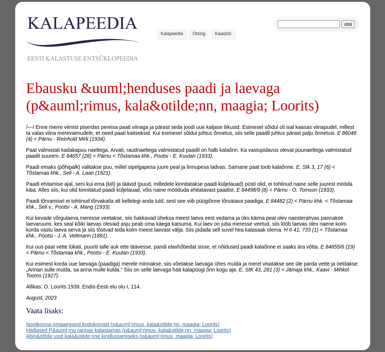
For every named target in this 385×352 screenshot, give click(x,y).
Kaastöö (223, 33)
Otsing (199, 33)
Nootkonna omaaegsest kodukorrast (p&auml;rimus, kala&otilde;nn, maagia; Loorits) (123, 324)
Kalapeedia (172, 33)
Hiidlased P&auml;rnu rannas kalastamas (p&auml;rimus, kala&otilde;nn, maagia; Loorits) (128, 330)
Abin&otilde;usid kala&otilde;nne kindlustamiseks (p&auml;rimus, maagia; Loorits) (119, 336)
